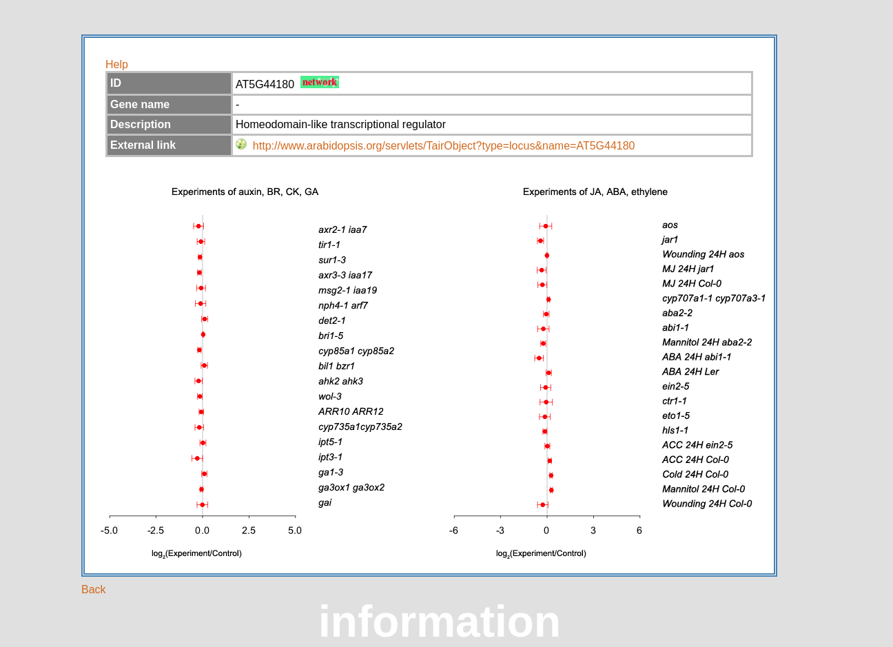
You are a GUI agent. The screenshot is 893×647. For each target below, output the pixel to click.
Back (93, 589)
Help (116, 64)
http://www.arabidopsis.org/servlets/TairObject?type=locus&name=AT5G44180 (444, 146)
